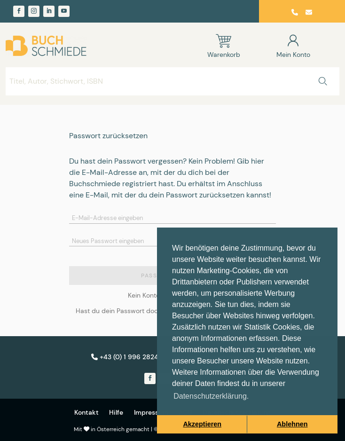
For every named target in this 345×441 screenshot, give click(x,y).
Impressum (151, 412)
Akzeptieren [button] (202, 424)
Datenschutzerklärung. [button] (211, 396)
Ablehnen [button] (292, 424)
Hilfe (116, 412)
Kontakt (86, 412)
